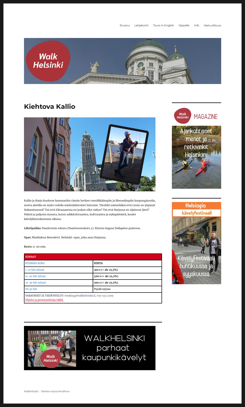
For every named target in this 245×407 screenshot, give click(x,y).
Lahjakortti (141, 25)
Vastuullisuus (212, 25)
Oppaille (184, 25)
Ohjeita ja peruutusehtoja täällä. (44, 299)
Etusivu (125, 25)
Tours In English (163, 25)
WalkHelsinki (31, 391)
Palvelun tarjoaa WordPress (55, 391)
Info (196, 25)
